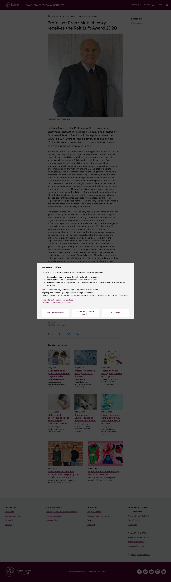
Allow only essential (55, 312)
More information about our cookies (57, 300)
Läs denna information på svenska (56, 302)
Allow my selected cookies (85, 312)
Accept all (115, 312)
